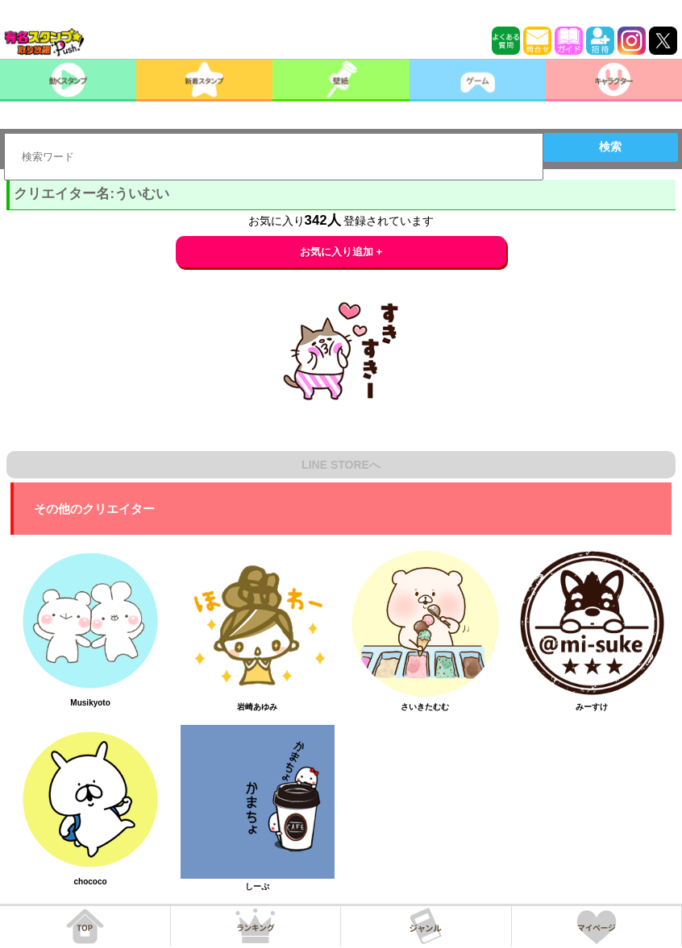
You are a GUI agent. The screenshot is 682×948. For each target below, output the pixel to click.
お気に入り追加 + (341, 252)
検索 (610, 146)
